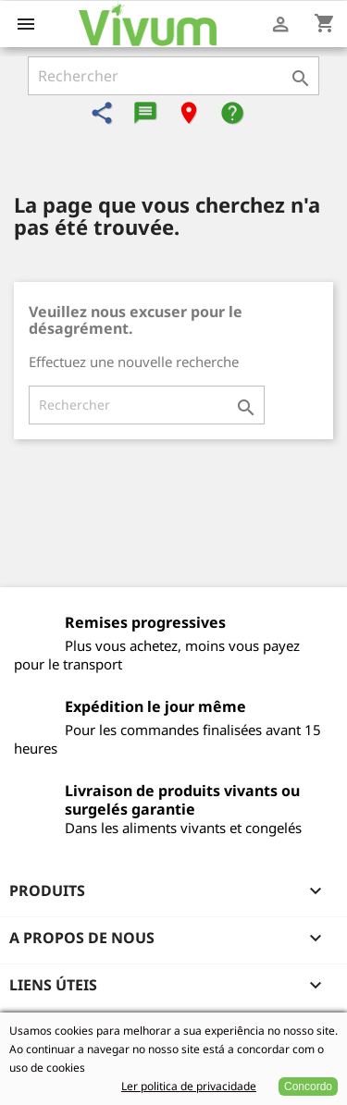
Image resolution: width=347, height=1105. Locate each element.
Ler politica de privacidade (188, 1086)
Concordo (308, 1086)
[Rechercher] (173, 75)
